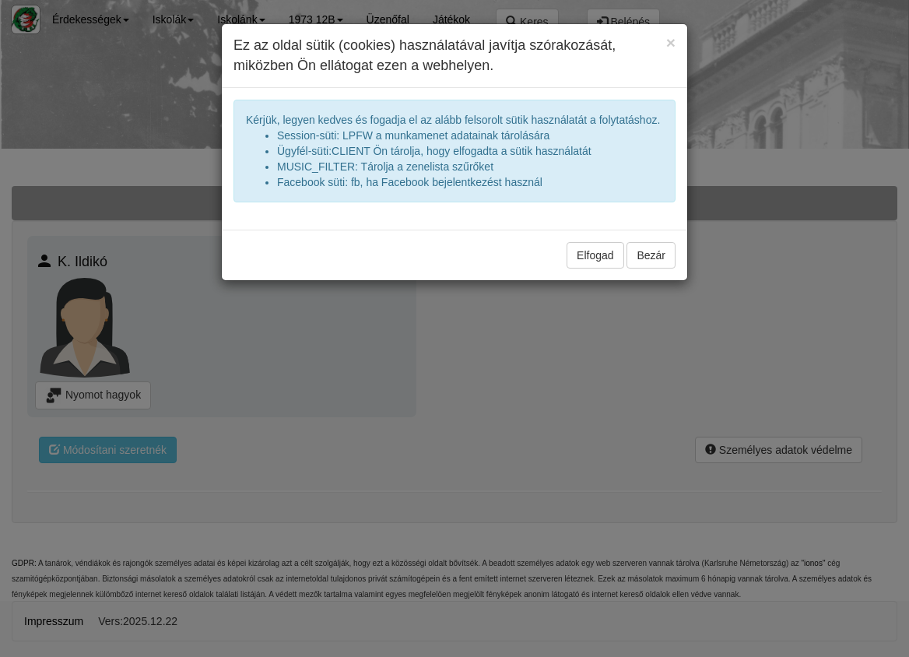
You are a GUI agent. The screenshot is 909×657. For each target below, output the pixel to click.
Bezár (651, 255)
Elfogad (595, 255)
